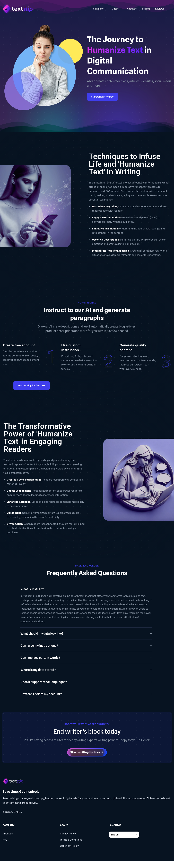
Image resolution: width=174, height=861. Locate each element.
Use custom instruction (71, 347)
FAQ (5, 839)
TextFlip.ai (17, 812)
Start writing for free (102, 96)
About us (8, 833)
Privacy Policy (68, 833)
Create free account (19, 345)
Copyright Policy (69, 845)
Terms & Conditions (71, 839)
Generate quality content (132, 347)
